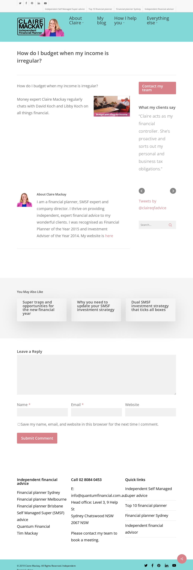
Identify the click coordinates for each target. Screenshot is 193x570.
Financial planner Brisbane (40, 506)
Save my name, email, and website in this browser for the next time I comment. (90, 424)
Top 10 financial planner (146, 505)
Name (24, 404)
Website (132, 404)
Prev (142, 191)
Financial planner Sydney (38, 492)
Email (77, 404)
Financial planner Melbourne (42, 499)
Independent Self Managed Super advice (148, 492)
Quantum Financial (33, 526)
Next (173, 191)
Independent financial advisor (144, 529)
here (109, 235)
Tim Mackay (27, 533)
